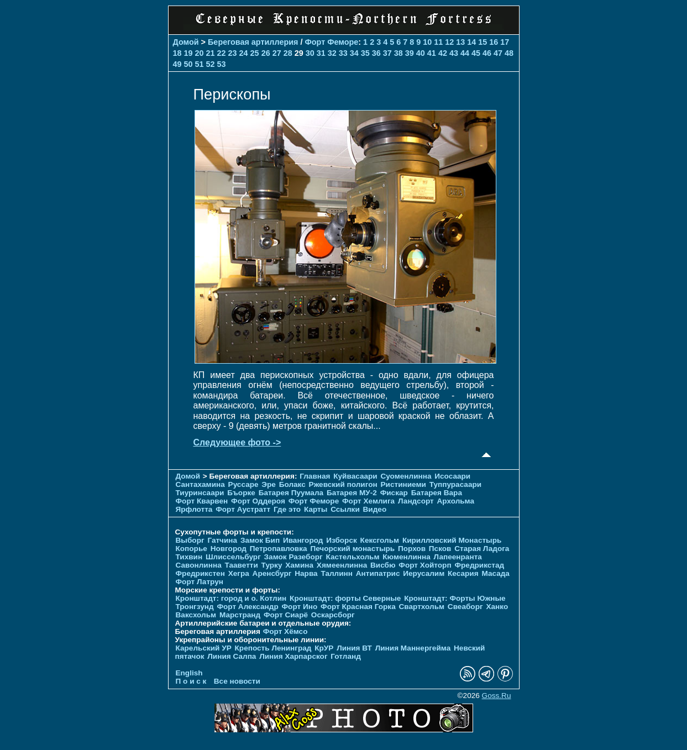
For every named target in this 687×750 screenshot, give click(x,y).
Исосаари (452, 476)
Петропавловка (278, 548)
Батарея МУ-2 (352, 493)
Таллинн (337, 573)
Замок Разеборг (293, 557)
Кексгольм (380, 540)
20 (199, 53)
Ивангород (303, 540)
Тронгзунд (195, 606)
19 (188, 53)
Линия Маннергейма (413, 648)
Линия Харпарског (293, 656)
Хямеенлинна (342, 565)
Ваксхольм (196, 615)
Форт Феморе (331, 42)
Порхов (412, 548)
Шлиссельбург (233, 557)
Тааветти (241, 565)
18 (177, 53)
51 (199, 64)
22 (221, 53)
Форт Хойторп (424, 565)
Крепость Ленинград (273, 648)
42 (442, 53)
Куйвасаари (355, 476)
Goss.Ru (496, 695)
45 (475, 53)
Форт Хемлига (368, 501)
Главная (315, 476)
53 (221, 64)
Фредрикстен (200, 573)
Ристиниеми (403, 484)
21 (210, 53)
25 (254, 53)
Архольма (456, 501)
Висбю (383, 565)
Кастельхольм (352, 557)
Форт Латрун (199, 582)
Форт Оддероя (258, 501)
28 (288, 53)
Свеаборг (465, 606)
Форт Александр (247, 606)
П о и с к (191, 681)
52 (210, 64)
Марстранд (239, 615)
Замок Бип (260, 540)
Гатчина (222, 540)
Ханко (497, 606)
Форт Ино (300, 606)
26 (265, 53)
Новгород (229, 548)
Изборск (341, 540)
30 (310, 53)
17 (504, 42)
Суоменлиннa (406, 476)
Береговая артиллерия (253, 42)
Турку (271, 565)
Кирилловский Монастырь (451, 540)
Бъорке (241, 493)
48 (509, 53)
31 (321, 53)
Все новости (237, 681)
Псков (440, 548)
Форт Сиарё (286, 615)
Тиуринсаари (200, 493)
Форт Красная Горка (358, 606)
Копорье (191, 548)
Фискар (394, 493)
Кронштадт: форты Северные (345, 598)
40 (420, 53)
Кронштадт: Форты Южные (455, 598)
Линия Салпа (231, 656)
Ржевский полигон (343, 484)
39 (409, 53)
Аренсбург (272, 573)
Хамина (299, 565)
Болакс (292, 484)
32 (332, 53)
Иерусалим (423, 573)
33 (343, 53)
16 (493, 42)
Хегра (238, 573)
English (189, 673)
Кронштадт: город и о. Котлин (231, 598)
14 (471, 42)
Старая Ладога (481, 548)
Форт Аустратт (243, 509)
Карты (315, 509)
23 (232, 53)
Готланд (346, 656)
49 (177, 64)
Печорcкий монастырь (352, 548)
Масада (495, 573)
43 (453, 53)
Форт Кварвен (202, 501)
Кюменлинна (406, 557)
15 (482, 42)
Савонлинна (199, 565)
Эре (268, 484)
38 (398, 53)
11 (438, 42)
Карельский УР (204, 648)
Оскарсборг (333, 615)
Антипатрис (378, 573)
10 (427, 42)
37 (387, 53)
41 (431, 53)
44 (464, 53)
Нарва (306, 573)
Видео (375, 509)
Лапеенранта (458, 557)
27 (276, 53)
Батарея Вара (436, 493)
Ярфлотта (194, 509)
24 (243, 53)
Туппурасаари (455, 484)
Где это (287, 509)
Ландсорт (416, 501)
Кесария (463, 573)
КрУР (323, 648)
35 (365, 53)
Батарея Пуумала (291, 493)
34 (354, 53)
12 (449, 42)
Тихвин (189, 557)
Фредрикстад (479, 565)
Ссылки (345, 509)
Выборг (190, 540)
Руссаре (243, 484)
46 (487, 53)
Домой (186, 42)
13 (460, 42)
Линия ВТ (354, 648)
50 (188, 64)
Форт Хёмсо (285, 631)
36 (376, 53)
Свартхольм (422, 606)
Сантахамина (200, 484)
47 (498, 53)
